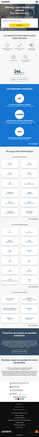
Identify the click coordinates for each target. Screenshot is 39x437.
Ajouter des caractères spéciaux (8, 29)
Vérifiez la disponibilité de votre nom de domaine (19, 17)
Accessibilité (19, 435)
